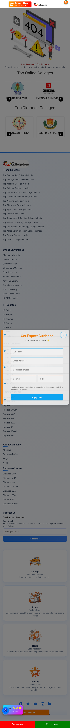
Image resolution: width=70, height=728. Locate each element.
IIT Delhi (7, 310)
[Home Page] (40, 4)
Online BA (7, 379)
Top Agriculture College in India (17, 209)
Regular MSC (9, 414)
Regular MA (8, 405)
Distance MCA (9, 478)
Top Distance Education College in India (21, 192)
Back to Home (28, 712)
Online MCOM (9, 362)
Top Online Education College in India (20, 196)
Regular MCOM (10, 410)
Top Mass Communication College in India (22, 231)
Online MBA (8, 349)
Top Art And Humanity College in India (20, 222)
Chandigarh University (13, 268)
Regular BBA (8, 418)
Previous (9, 99)
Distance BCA (9, 495)
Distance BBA (9, 491)
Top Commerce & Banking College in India (22, 218)
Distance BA (8, 499)
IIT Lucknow (8, 336)
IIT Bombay (8, 323)
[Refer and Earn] (20, 4)
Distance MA (9, 482)
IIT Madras (8, 319)
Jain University (10, 259)
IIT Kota (6, 332)
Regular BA (8, 427)
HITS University (10, 289)
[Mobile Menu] (5, 4)
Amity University (10, 281)
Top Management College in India (18, 179)
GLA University (10, 272)
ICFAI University (10, 298)
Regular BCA (9, 423)
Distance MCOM (10, 486)
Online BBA (8, 370)
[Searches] (66, 2)
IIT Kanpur (8, 314)
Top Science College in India (16, 188)
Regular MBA (9, 397)
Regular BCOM (10, 431)
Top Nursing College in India (16, 201)
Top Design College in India (15, 235)
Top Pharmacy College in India (17, 205)
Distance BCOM (10, 504)
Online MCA (8, 353)
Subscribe (35, 539)
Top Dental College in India (15, 239)
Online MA (8, 357)
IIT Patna (7, 327)
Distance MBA (9, 474)
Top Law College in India (14, 214)
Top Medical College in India (16, 184)
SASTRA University (12, 276)
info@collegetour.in (17, 517)
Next (61, 99)
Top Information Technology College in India (23, 226)
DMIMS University (11, 294)
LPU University (10, 264)
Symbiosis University (12, 285)
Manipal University (11, 255)
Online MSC (8, 366)
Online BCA (8, 374)
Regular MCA (9, 401)
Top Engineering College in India (18, 175)
